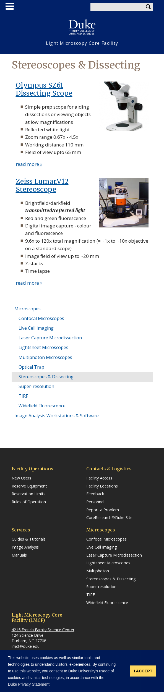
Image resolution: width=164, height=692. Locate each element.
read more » (29, 164)
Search (148, 7)
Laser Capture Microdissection (50, 338)
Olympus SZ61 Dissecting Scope (44, 89)
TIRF (23, 396)
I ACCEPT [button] (143, 671)
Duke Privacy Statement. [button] (29, 684)
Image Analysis (25, 547)
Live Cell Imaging (36, 328)
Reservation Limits (28, 493)
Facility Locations (102, 486)
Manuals (19, 555)
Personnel (95, 501)
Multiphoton (97, 570)
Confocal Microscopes (41, 318)
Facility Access (99, 478)
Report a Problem (102, 509)
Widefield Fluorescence (42, 406)
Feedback (95, 493)
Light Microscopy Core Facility (82, 43)
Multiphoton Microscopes (45, 357)
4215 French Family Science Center (43, 629)
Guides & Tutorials (29, 539)
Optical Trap (31, 367)
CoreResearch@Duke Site (109, 517)
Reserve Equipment (29, 486)
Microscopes (27, 309)
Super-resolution (36, 386)
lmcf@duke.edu (26, 646)
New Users (21, 478)
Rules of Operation (29, 501)
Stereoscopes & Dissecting (46, 377)
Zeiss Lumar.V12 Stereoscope (42, 185)
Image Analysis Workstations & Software (56, 416)
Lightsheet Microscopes (43, 347)
